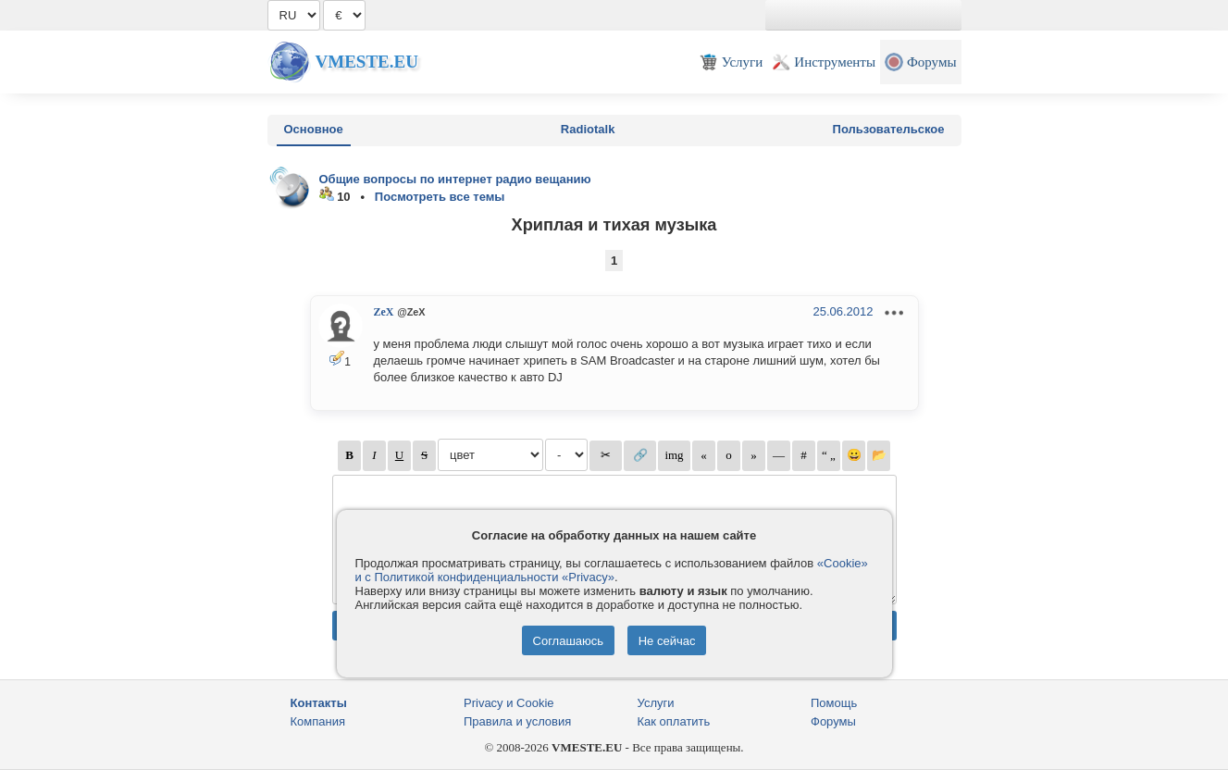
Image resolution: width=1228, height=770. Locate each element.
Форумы (833, 721)
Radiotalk (588, 129)
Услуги (656, 703)
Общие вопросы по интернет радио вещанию (455, 179)
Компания (318, 721)
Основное (313, 129)
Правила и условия (517, 721)
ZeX (384, 311)
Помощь (834, 703)
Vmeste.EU (367, 61)
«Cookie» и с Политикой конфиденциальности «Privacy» (611, 570)
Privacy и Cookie (509, 703)
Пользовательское (889, 129)
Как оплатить (674, 721)
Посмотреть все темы (440, 197)
